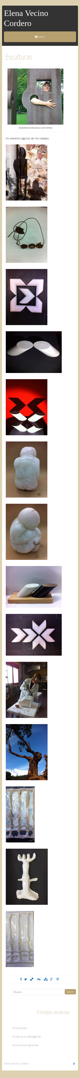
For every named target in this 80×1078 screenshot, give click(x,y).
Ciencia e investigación (28, 1036)
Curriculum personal (26, 1045)
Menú (40, 37)
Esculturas (21, 1028)
